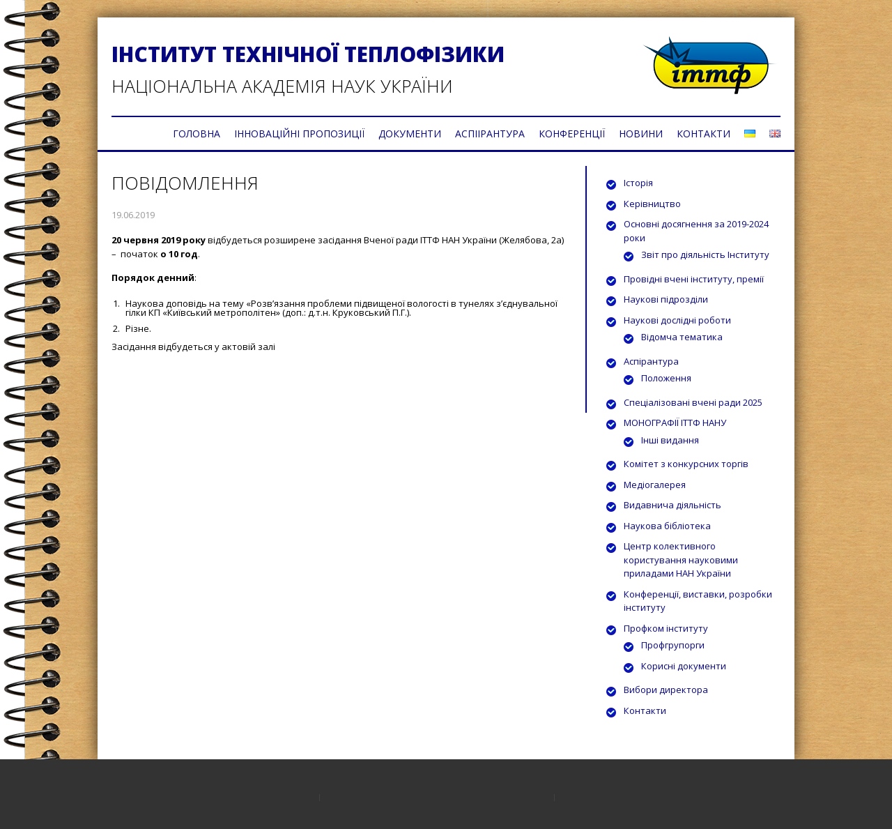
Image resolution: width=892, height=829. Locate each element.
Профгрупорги (673, 645)
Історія (638, 182)
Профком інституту (666, 628)
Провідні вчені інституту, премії (694, 279)
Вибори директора (666, 689)
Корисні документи (683, 666)
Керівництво (652, 203)
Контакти (645, 710)
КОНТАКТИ (703, 133)
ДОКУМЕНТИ (409, 133)
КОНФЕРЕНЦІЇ (572, 133)
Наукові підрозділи (666, 299)
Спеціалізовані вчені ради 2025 (693, 402)
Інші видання (670, 440)
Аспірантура (651, 361)
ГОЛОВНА (196, 133)
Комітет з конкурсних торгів (686, 463)
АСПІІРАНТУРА (490, 133)
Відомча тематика (682, 336)
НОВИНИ (641, 133)
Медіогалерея (655, 484)
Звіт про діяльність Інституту (705, 254)
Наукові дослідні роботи (677, 320)
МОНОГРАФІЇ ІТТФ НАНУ (675, 422)
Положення (666, 378)
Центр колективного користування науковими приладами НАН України (681, 559)
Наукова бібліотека (667, 525)
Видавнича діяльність (672, 505)
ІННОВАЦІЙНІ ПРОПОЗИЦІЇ (299, 133)
